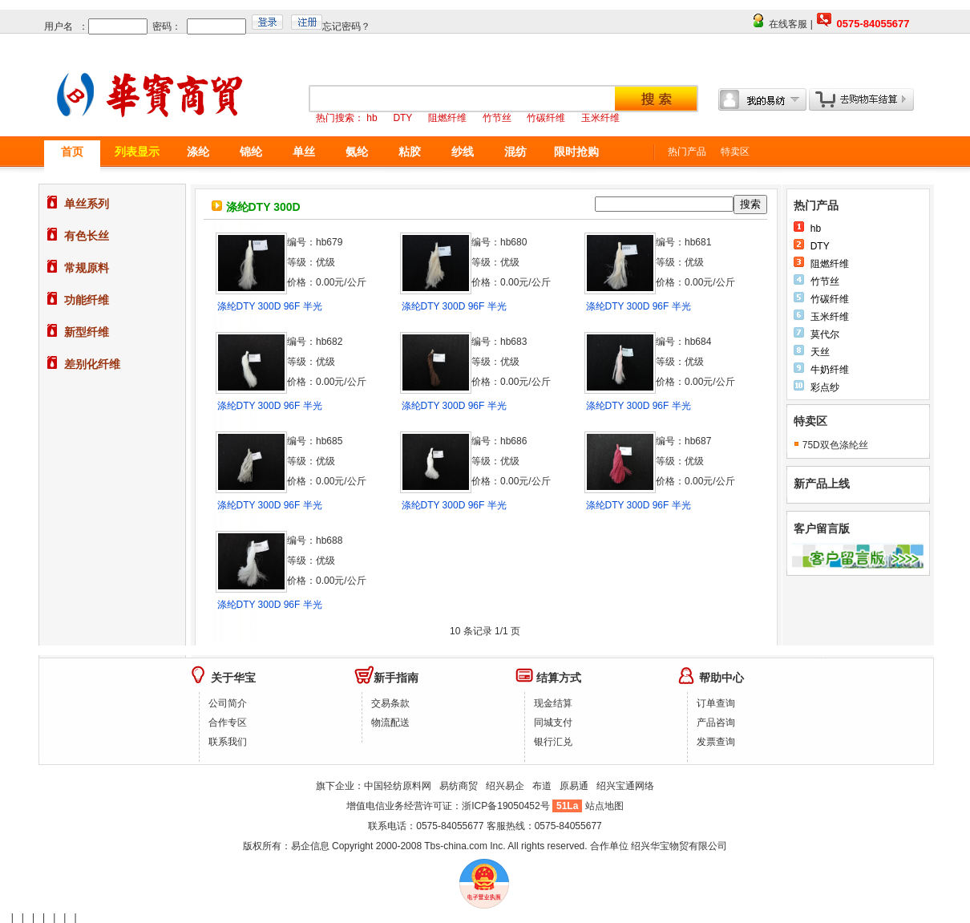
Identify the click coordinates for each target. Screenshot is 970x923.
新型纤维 (86, 332)
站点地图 (604, 806)
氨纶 (357, 151)
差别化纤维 (92, 364)
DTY (820, 246)
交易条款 (390, 703)
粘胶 (409, 151)
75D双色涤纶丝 (835, 445)
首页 (72, 151)
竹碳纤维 (829, 299)
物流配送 (390, 722)
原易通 (574, 785)
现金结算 (553, 703)
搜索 (750, 204)
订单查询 (716, 703)
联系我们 (227, 741)
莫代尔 (824, 334)
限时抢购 (576, 151)
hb (815, 228)
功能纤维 (86, 299)
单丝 (304, 151)
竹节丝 (824, 281)
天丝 (820, 352)
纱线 (462, 151)
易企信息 (310, 846)
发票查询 (716, 741)
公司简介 (227, 703)
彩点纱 (824, 387)
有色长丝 (86, 235)
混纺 (515, 151)
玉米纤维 (829, 316)
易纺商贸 (458, 785)
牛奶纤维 (829, 369)
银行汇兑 (553, 741)
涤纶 (198, 151)
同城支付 (553, 722)
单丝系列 (86, 203)
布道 (542, 785)
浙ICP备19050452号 (507, 806)
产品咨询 (716, 722)
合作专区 (227, 722)
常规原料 (86, 267)
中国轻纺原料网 (397, 785)
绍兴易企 (505, 785)
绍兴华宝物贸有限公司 (679, 846)
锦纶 (251, 151)
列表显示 (137, 151)
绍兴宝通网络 (625, 785)
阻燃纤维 (829, 263)
